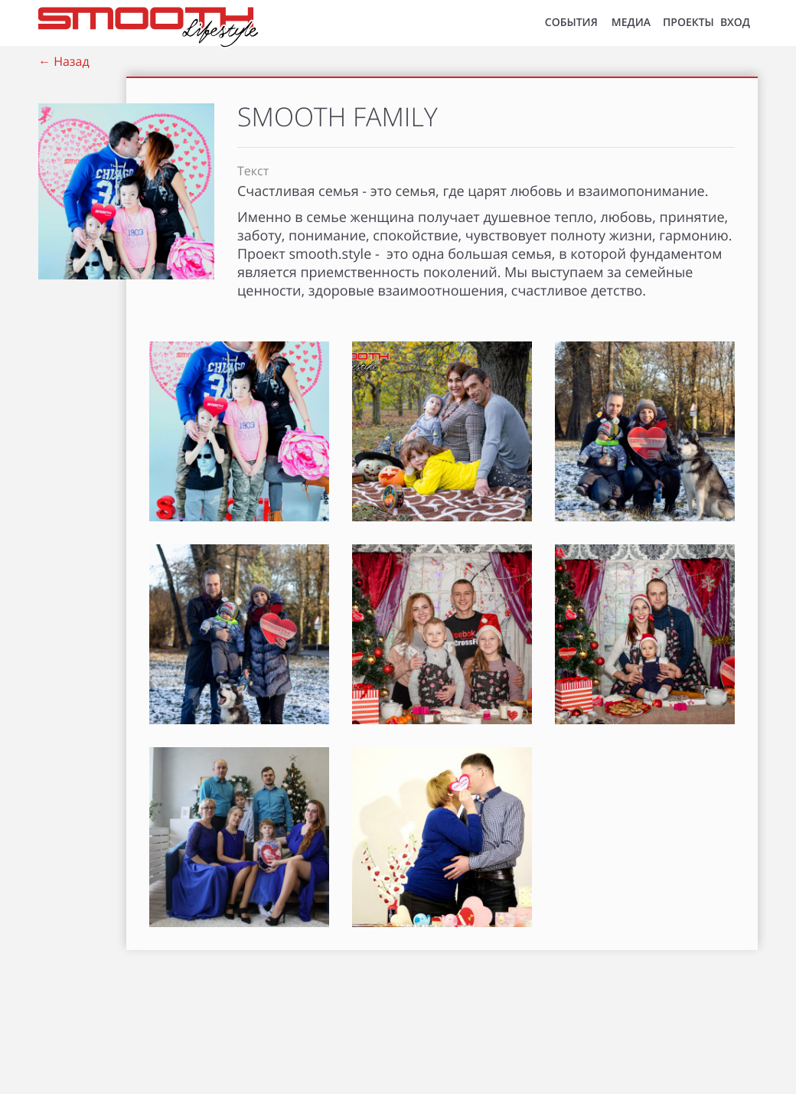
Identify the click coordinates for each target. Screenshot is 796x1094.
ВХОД (735, 22)
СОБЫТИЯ (571, 22)
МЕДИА (631, 22)
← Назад (64, 61)
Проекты (688, 22)
